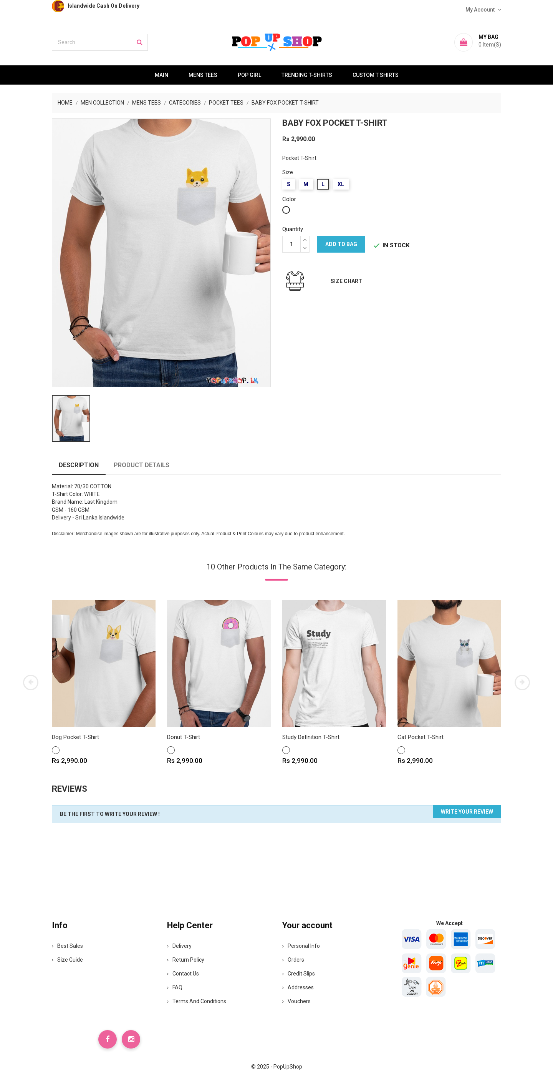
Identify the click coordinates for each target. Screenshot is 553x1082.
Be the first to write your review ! (110, 814)
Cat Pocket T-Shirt (420, 737)
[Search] (100, 42)
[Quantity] (291, 244)
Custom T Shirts (376, 75)
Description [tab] (79, 465)
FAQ (174, 987)
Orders (293, 960)
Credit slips (298, 973)
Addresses (298, 987)
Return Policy (185, 960)
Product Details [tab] (141, 465)
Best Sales (67, 946)
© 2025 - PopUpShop (276, 1067)
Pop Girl (249, 75)
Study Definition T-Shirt (310, 737)
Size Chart (346, 281)
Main (161, 75)
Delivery (179, 946)
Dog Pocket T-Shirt (75, 737)
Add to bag (341, 244)
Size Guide (67, 960)
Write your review (467, 812)
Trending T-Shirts (306, 75)
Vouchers (296, 1001)
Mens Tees (203, 75)
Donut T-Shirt (183, 737)
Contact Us (183, 973)
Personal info (301, 946)
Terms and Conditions (196, 1001)
